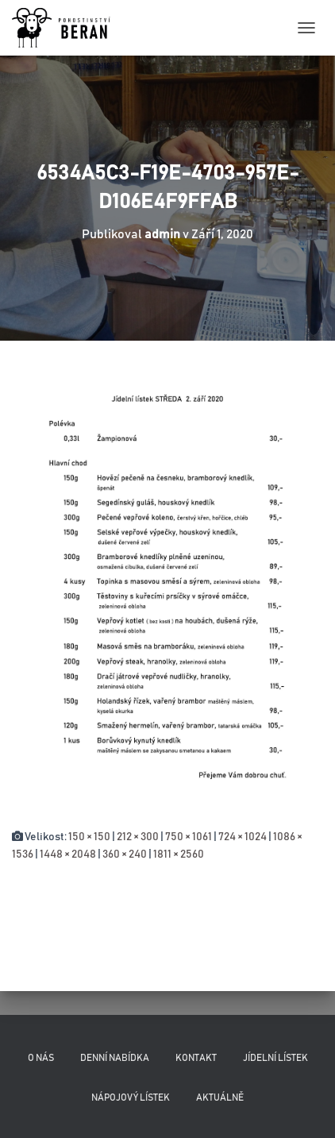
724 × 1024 (242, 837)
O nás (41, 1058)
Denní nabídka (114, 1058)
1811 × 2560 (178, 854)
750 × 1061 (188, 837)
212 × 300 (138, 837)
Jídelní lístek (275, 1058)
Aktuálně (220, 1097)
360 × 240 (124, 854)
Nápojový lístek (130, 1097)
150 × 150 (89, 837)
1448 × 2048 (68, 854)
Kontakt (196, 1058)
